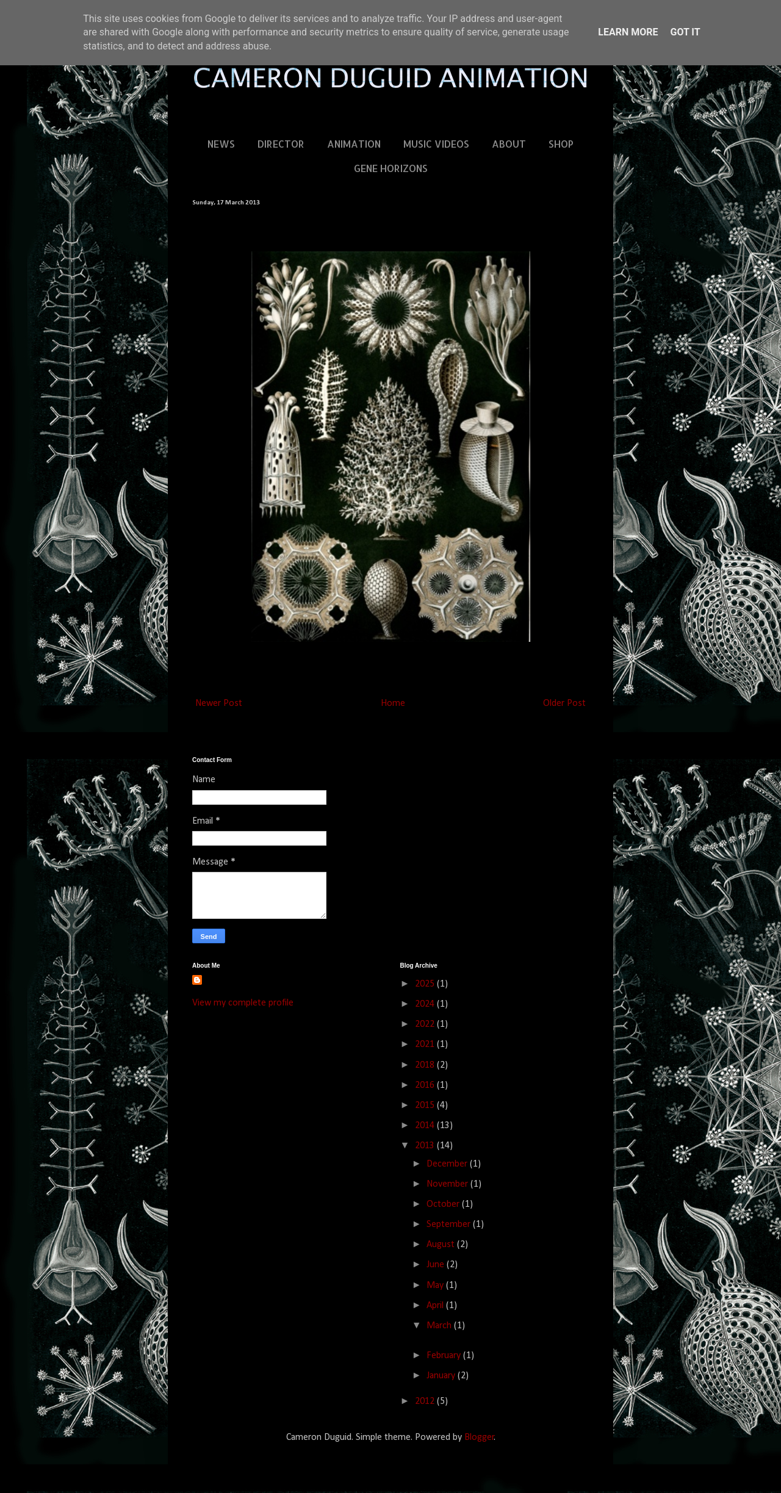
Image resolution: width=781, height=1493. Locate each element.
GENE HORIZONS (391, 168)
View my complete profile (242, 1003)
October (444, 1204)
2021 (426, 1044)
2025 (426, 984)
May (436, 1285)
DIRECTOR (280, 143)
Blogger (479, 1437)
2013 (426, 1146)
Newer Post (218, 703)
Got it (685, 32)
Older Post (564, 703)
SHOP (561, 143)
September (449, 1224)
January (442, 1376)
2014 (426, 1126)
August (441, 1245)
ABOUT (509, 143)
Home (393, 703)
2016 (426, 1085)
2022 (426, 1024)
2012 (426, 1401)
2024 (426, 1004)
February (444, 1356)
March (440, 1326)
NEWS (221, 143)
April (436, 1306)
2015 (426, 1105)
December (448, 1164)
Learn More (628, 32)
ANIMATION (354, 143)
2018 (426, 1065)
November (448, 1184)
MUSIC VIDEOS (436, 143)
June (436, 1265)
